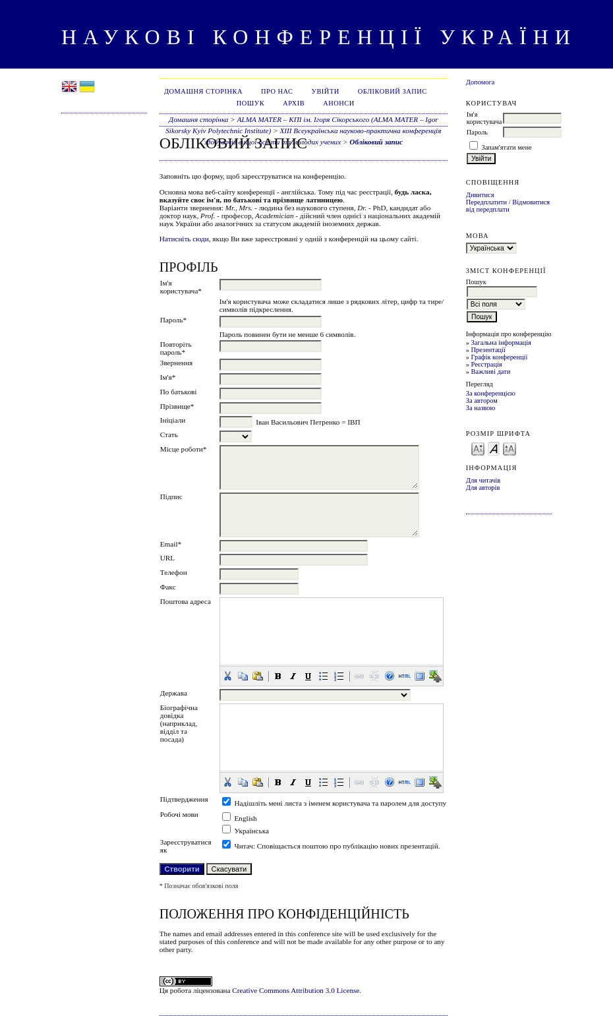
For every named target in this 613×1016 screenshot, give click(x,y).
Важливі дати (491, 371)
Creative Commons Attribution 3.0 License (295, 990)
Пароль (477, 132)
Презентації (488, 349)
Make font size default (493, 448)
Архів (294, 103)
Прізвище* (177, 406)
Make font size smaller (477, 448)
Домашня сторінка (203, 91)
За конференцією (490, 393)
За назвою (481, 407)
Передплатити (486, 202)
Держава (173, 693)
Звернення (176, 363)
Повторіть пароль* (176, 348)
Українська (252, 831)
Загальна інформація (501, 342)
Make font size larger (509, 448)
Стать (169, 434)
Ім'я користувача (484, 118)
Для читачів (483, 480)
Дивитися (480, 194)
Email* (170, 544)
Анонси (339, 103)
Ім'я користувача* (181, 287)
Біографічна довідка (179, 711)
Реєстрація (486, 364)
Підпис (171, 496)
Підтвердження (184, 799)
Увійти (325, 91)
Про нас (277, 91)
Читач (244, 846)
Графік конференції (499, 357)
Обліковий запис (392, 91)
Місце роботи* (183, 449)
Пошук (250, 103)
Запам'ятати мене (506, 147)
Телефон (173, 572)
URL (167, 558)
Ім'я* (168, 377)
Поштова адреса (185, 601)
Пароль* (173, 320)
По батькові (178, 392)
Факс (168, 587)
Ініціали (173, 420)
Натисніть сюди (184, 239)
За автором (482, 400)
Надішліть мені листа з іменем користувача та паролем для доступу (341, 803)
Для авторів (483, 487)
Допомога (480, 82)
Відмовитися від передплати (508, 205)
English (246, 818)
